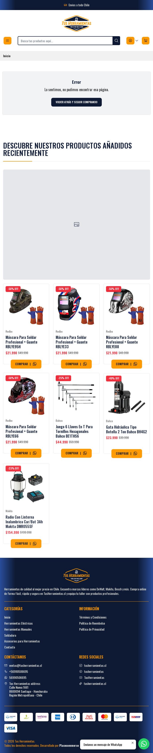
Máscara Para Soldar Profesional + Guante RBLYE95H (21, 350)
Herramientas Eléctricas (18, 623)
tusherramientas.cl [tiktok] (92, 683)
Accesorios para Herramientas (22, 641)
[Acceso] (132, 41)
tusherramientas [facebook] (91, 671)
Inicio (7, 617)
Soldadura (10, 635)
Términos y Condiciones (92, 617)
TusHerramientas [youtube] (91, 677)
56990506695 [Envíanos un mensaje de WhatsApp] (15, 677)
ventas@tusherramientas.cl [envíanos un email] (23, 665)
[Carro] (145, 41)
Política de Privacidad (91, 629)
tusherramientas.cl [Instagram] (92, 665)
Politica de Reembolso (92, 623)
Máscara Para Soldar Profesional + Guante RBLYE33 (71, 355)
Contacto (9, 647)
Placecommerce (69, 745)
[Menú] (7, 41)
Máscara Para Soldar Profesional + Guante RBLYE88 (122, 361)
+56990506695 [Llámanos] (16, 671)
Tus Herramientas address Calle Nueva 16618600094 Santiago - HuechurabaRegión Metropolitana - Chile (25, 689)
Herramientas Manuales (18, 629)
